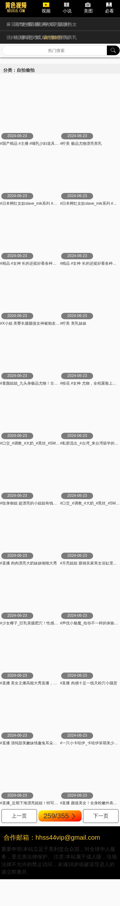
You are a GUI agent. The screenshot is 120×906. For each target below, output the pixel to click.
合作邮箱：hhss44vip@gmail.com (52, 837)
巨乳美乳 (68, 37)
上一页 (19, 816)
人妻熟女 (68, 24)
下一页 (100, 816)
